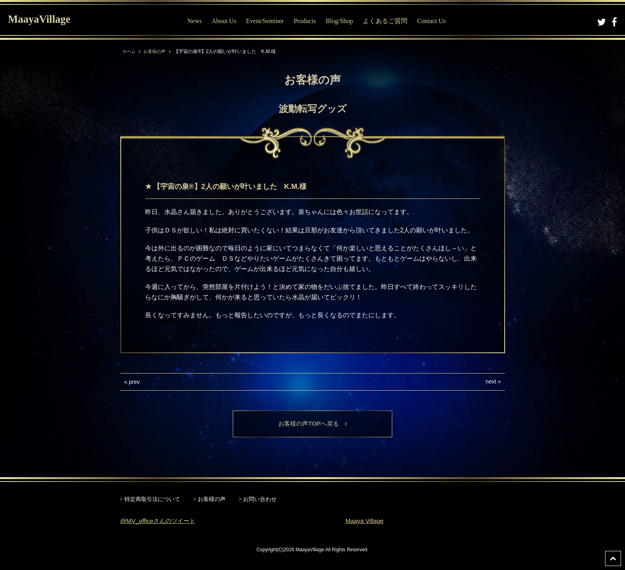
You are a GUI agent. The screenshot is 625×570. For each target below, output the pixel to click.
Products (305, 21)
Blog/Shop (339, 21)
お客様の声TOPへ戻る (312, 424)
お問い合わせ (260, 499)
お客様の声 (157, 51)
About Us (224, 21)
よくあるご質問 (385, 21)
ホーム (129, 51)
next (490, 381)
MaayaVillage (43, 20)
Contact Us (431, 21)
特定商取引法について (152, 499)
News (194, 21)
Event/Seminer (265, 21)
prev (134, 382)
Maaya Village (365, 521)
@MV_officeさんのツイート (160, 521)
